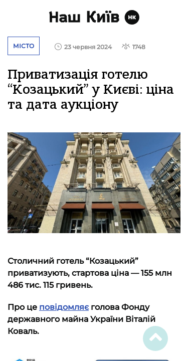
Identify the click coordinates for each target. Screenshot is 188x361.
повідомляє (64, 307)
